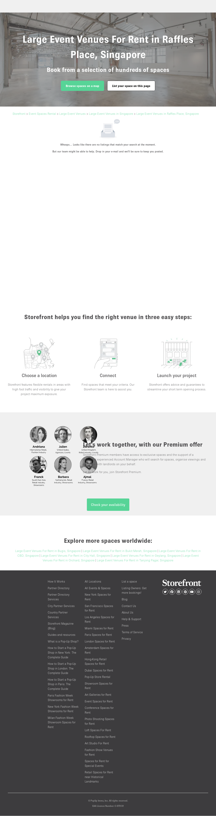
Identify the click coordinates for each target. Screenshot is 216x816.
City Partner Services (61, 606)
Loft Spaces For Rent (98, 730)
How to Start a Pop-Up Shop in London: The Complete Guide (62, 668)
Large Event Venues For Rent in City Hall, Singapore (75, 556)
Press (125, 625)
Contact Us (129, 606)
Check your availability (108, 505)
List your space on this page (131, 86)
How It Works (56, 582)
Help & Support (131, 619)
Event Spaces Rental (42, 113)
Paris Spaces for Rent (98, 635)
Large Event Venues (72, 113)
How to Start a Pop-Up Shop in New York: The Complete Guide (62, 653)
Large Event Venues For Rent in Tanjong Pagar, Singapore (135, 560)
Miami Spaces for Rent (99, 628)
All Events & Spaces (97, 588)
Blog (124, 599)
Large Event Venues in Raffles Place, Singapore (167, 113)
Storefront (19, 113)
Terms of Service (132, 632)
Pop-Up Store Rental (97, 677)
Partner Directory (58, 588)
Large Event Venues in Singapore (111, 113)
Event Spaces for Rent (99, 701)
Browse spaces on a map (82, 86)
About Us (127, 612)
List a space (129, 582)
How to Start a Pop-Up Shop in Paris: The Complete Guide (62, 684)
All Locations (93, 582)
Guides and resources (61, 635)
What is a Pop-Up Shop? (63, 641)
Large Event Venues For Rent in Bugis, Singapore (48, 551)
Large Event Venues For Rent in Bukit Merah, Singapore (120, 551)
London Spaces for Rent (100, 641)
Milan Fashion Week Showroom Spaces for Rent (62, 722)
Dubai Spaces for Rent (99, 670)
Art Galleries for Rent (98, 695)
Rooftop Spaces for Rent (100, 737)
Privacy (126, 639)
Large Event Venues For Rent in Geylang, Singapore (146, 556)
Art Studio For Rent (97, 743)
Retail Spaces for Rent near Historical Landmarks (99, 777)
